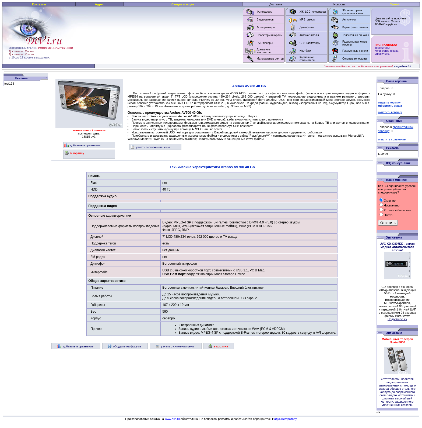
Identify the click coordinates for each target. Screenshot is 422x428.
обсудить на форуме (124, 346)
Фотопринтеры (266, 27)
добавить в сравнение (82, 145)
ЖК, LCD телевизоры (313, 11)
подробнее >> (403, 66)
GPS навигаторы (310, 43)
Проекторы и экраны (270, 35)
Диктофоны (307, 27)
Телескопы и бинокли (355, 35)
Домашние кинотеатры (264, 51)
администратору (285, 418)
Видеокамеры (265, 19)
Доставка (275, 4)
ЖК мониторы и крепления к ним (352, 12)
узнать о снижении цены (150, 147)
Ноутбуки (305, 50)
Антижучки (349, 19)
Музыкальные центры (270, 58)
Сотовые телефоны (354, 58)
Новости (339, 4)
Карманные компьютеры (307, 59)
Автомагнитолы (309, 35)
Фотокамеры (264, 11)
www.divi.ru (172, 418)
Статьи (394, 4)
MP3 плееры (307, 19)
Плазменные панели (355, 50)
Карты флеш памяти (355, 27)
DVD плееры (265, 43)
